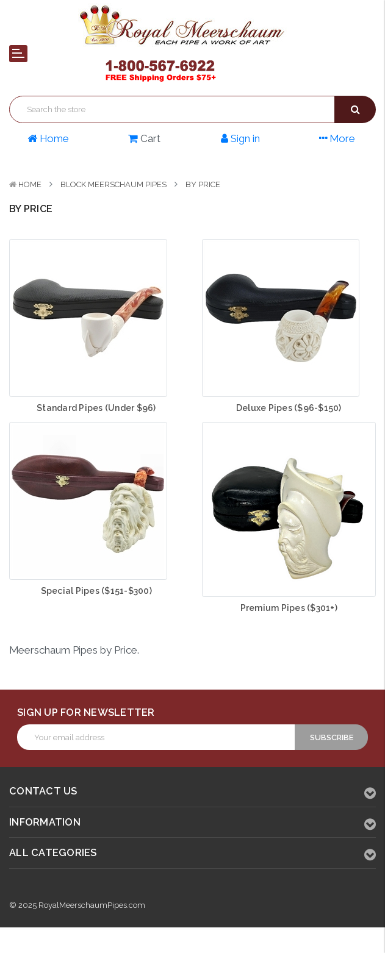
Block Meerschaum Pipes (113, 184)
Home (29, 184)
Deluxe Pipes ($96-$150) (289, 408)
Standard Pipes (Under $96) (96, 408)
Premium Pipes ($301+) (288, 608)
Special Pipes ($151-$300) (96, 591)
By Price (202, 184)
